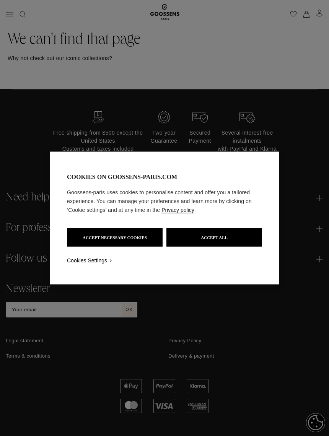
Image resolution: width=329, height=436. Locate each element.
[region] (164, 218)
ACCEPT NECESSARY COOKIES (115, 237)
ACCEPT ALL (214, 237)
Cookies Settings (87, 260)
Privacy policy (177, 210)
